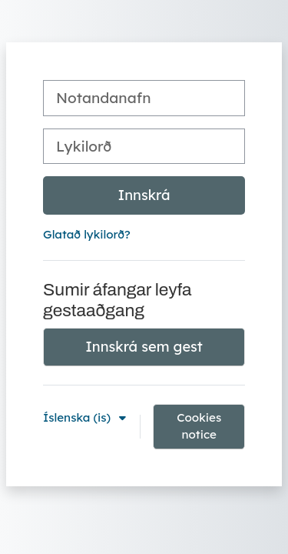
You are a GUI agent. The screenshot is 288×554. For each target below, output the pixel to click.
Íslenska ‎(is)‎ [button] (78, 417)
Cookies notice (199, 426)
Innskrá (144, 195)
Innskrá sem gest (144, 346)
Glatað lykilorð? (87, 234)
